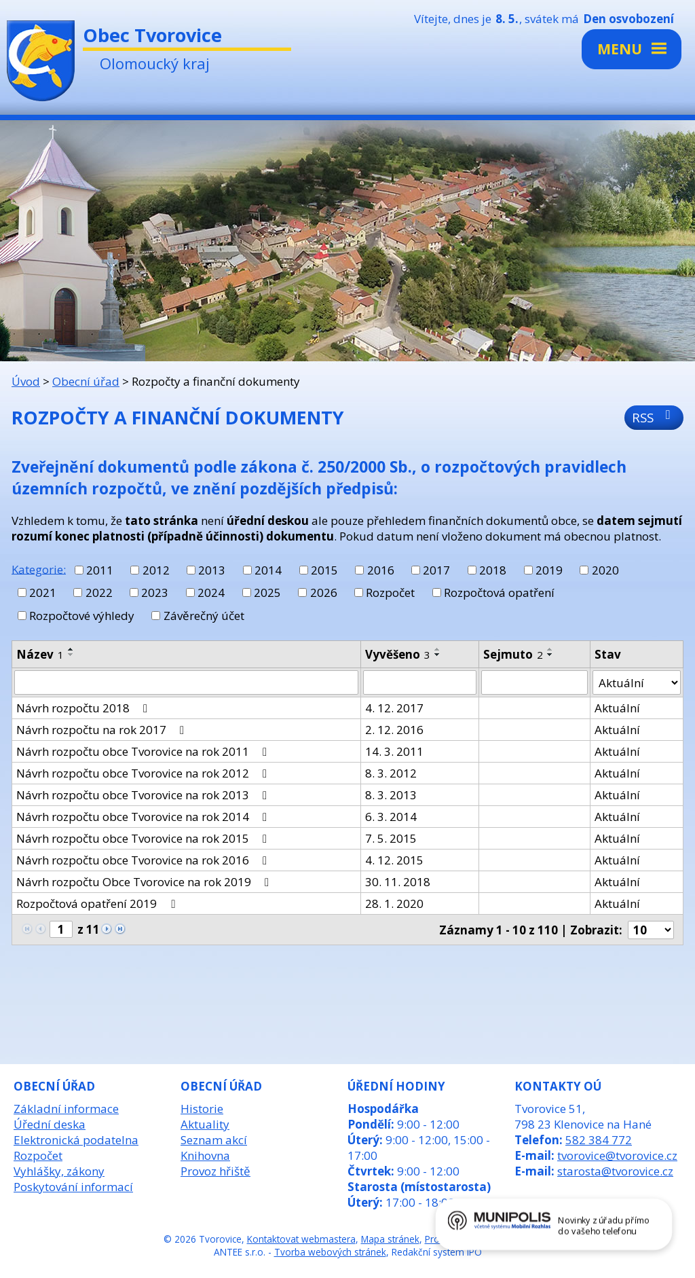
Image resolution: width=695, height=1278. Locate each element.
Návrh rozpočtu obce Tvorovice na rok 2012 (144, 773)
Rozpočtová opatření (499, 592)
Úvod (26, 381)
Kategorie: (39, 569)
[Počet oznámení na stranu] (651, 930)
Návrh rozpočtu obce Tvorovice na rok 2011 (144, 751)
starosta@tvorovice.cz (615, 1171)
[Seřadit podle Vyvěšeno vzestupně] (437, 649)
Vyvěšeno (397, 654)
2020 (605, 570)
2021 (42, 592)
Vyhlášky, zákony (59, 1171)
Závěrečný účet (204, 615)
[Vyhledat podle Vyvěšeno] (419, 682)
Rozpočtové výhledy (81, 615)
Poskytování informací (73, 1186)
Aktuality (205, 1124)
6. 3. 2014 (391, 816)
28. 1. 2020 (394, 903)
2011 (99, 570)
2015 (324, 570)
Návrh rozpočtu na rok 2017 (102, 729)
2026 (323, 592)
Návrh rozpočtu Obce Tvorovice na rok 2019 (145, 882)
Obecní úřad (85, 381)
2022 (99, 592)
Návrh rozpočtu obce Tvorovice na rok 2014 (144, 816)
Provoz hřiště (215, 1171)
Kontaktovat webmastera (301, 1239)
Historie (202, 1108)
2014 (268, 570)
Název (40, 654)
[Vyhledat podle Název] (186, 682)
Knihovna (205, 1155)
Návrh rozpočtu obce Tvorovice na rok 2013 (144, 795)
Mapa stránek (390, 1239)
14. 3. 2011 (394, 751)
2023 (154, 592)
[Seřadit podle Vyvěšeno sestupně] (437, 654)
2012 (156, 570)
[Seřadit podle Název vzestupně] (71, 649)
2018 (492, 570)
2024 (211, 592)
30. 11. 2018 (397, 882)
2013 (211, 570)
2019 (549, 570)
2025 (267, 592)
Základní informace (66, 1108)
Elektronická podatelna (76, 1140)
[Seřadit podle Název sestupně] (71, 654)
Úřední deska (50, 1124)
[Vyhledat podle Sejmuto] (534, 682)
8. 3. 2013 (391, 795)
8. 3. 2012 (391, 773)
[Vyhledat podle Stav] (637, 682)
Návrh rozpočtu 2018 (84, 708)
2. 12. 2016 (394, 729)
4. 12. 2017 (394, 708)
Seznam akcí (214, 1140)
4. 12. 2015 (394, 860)
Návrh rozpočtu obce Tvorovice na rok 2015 (144, 838)
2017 (436, 570)
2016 (380, 570)
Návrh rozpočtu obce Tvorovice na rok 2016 (144, 860)
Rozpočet (390, 592)
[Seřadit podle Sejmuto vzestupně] (550, 649)
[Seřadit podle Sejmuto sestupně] (550, 654)
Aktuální (617, 708)
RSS (654, 417)
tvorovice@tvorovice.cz (617, 1155)
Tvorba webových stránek (330, 1251)
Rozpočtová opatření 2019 (98, 903)
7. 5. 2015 (391, 838)
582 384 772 (598, 1140)
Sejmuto (513, 654)
